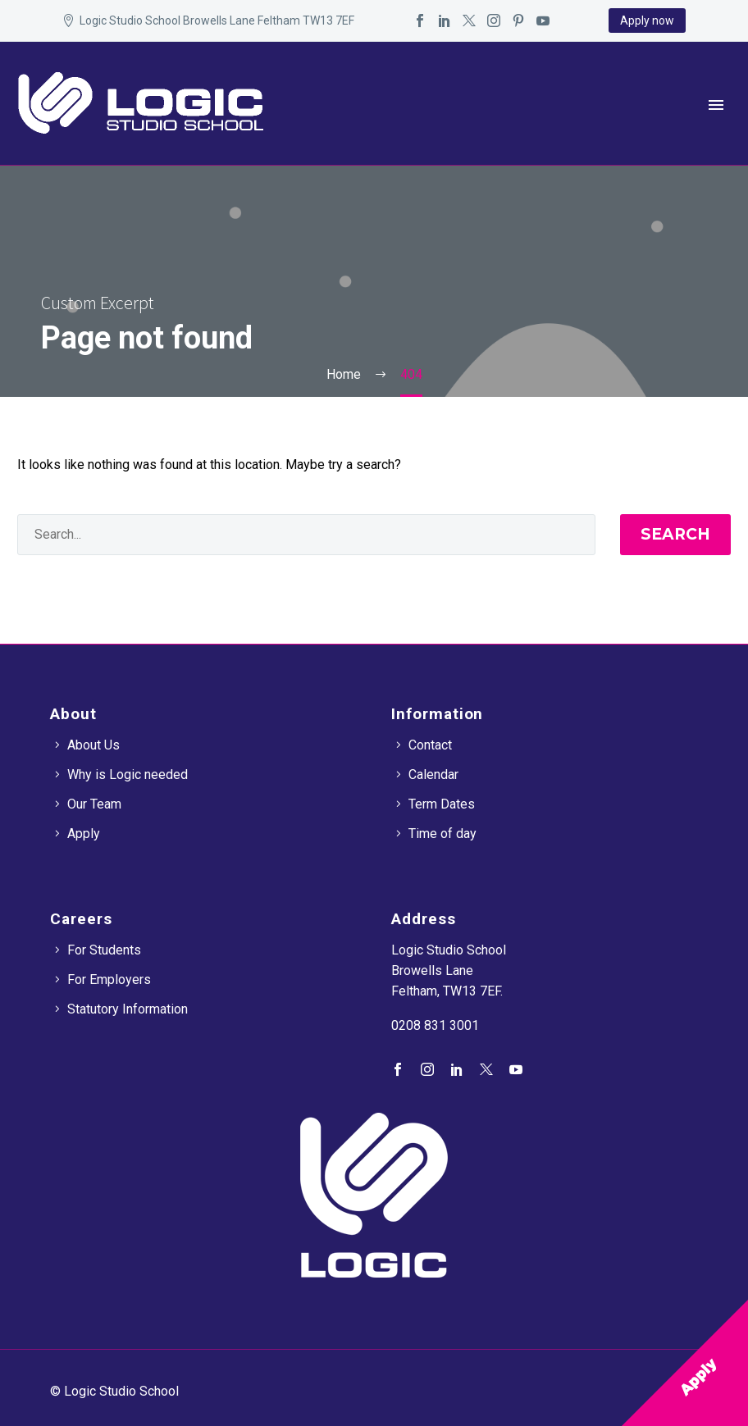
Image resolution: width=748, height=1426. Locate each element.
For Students (104, 950)
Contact (430, 745)
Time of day (442, 833)
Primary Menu (716, 105)
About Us (93, 745)
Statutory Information (127, 1009)
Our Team (94, 804)
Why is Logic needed (127, 774)
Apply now (647, 20)
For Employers (109, 979)
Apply (83, 833)
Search (675, 534)
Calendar (433, 774)
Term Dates (441, 804)
